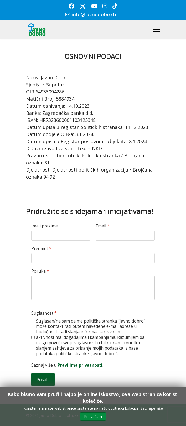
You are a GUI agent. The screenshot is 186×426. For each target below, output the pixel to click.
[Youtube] (94, 6)
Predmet (41, 248)
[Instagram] (104, 6)
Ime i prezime (46, 226)
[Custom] (114, 6)
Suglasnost (44, 313)
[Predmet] (93, 258)
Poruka (40, 271)
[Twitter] (83, 6)
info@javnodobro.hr (94, 14)
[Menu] (156, 29)
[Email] (125, 236)
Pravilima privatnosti (80, 365)
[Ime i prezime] (60, 236)
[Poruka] (93, 288)
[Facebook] (71, 6)
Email (103, 226)
